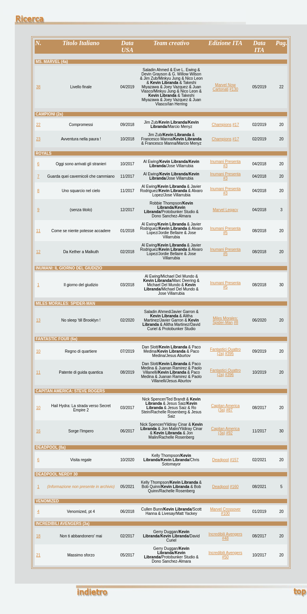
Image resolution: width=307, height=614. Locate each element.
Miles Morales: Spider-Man (225, 320)
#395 (229, 354)
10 (38, 351)
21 (38, 555)
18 (38, 536)
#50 (225, 557)
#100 (225, 513)
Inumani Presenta (225, 161)
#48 (225, 538)
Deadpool (220, 460)
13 (38, 320)
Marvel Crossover (225, 509)
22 (38, 124)
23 (38, 139)
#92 (229, 433)
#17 (236, 124)
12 (38, 252)
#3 (225, 166)
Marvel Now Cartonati (224, 87)
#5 (225, 233)
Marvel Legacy (225, 210)
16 (38, 431)
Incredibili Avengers (225, 534)
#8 (236, 322)
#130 (233, 89)
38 (38, 87)
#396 (229, 375)
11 (38, 231)
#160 (234, 487)
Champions (221, 124)
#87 (229, 410)
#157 (234, 460)
